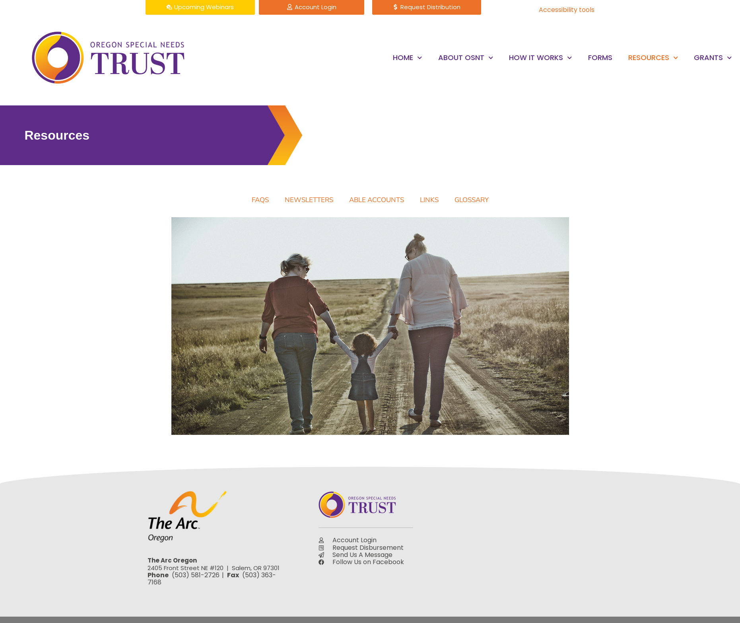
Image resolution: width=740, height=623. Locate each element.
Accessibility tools (566, 9)
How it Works (540, 57)
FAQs (260, 199)
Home (407, 57)
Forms (600, 57)
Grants (713, 57)
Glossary (471, 199)
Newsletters (309, 199)
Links (429, 199)
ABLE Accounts (376, 199)
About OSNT (465, 57)
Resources (653, 57)
